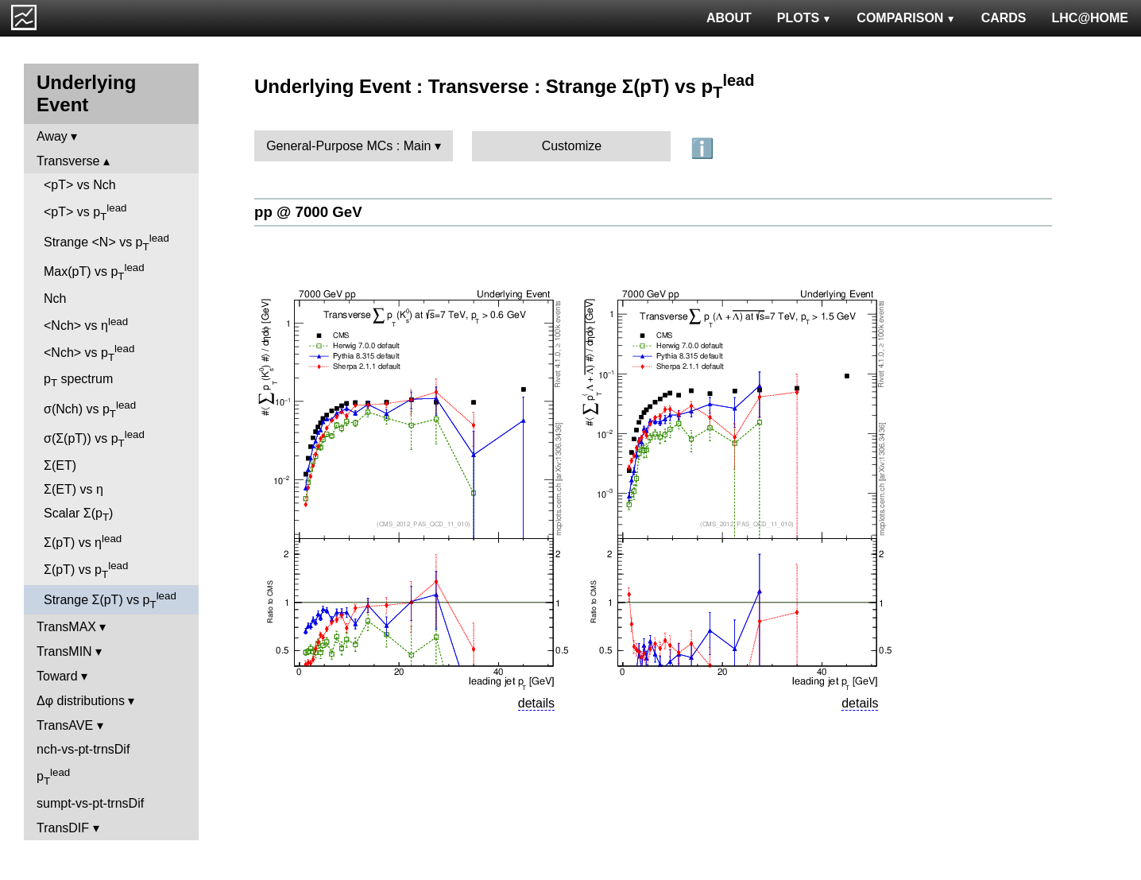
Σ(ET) (60, 465)
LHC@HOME (1090, 18)
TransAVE (65, 725)
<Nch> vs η (86, 324)
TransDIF (63, 828)
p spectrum (78, 380)
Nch (55, 298)
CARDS (1004, 18)
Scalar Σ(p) (78, 514)
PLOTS (804, 18)
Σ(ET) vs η (73, 489)
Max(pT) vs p (94, 272)
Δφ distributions (81, 700)
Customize (572, 146)
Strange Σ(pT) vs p (110, 600)
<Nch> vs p (89, 353)
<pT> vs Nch (80, 185)
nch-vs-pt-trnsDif (83, 749)
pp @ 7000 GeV (308, 212)
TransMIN (64, 651)
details (536, 703)
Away (52, 136)
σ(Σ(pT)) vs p (94, 438)
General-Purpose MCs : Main (348, 146)
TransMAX (66, 627)
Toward (57, 676)
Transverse (68, 161)
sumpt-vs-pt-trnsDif (90, 803)
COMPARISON (906, 18)
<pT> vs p (85, 212)
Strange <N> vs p (106, 242)
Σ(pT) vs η (83, 541)
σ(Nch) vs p (90, 409)
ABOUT (729, 18)
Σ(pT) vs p (86, 570)
